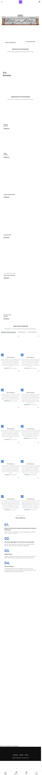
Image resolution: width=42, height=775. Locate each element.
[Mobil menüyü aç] (1, 2)
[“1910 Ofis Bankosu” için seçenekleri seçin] (22, 426)
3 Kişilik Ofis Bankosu (13, 359)
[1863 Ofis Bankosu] (10, 417)
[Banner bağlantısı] (20, 74)
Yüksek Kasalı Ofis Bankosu (15, 399)
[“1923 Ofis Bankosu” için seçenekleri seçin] (2, 355)
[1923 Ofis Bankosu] (10, 345)
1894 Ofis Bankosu (30, 464)
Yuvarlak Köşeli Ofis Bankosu (31, 399)
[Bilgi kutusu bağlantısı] (20, 528)
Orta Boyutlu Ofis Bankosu (14, 366)
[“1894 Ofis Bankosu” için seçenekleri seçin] (22, 461)
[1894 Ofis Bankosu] (30, 452)
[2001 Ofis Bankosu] (10, 380)
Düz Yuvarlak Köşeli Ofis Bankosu (12, 364)
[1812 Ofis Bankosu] (30, 487)
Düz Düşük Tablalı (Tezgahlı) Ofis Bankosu (28, 398)
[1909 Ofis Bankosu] (10, 452)
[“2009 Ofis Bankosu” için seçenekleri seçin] (22, 390)
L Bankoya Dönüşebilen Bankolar (10, 364)
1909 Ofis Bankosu (10, 464)
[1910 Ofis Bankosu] (30, 417)
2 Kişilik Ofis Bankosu (5, 359)
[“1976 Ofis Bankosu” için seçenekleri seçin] (2, 496)
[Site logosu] (20, 2)
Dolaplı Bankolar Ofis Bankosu (30, 503)
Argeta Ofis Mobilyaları (16, 757)
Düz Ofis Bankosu (8, 362)
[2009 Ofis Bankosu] (30, 380)
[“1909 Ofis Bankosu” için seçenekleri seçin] (2, 461)
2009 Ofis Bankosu (30, 392)
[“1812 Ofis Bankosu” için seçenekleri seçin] (22, 496)
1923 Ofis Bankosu (10, 357)
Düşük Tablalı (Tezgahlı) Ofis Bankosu (32, 396)
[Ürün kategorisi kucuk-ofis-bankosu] (10, 38)
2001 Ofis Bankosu (10, 392)
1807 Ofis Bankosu (30, 357)
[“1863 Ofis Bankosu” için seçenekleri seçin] (2, 426)
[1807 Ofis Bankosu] (30, 345)
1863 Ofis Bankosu (10, 428)
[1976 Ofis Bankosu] (10, 487)
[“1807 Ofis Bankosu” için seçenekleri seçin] (22, 355)
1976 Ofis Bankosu (10, 499)
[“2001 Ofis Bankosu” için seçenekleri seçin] (2, 390)
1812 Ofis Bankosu (30, 499)
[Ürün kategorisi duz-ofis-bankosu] (30, 37)
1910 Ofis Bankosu (30, 428)
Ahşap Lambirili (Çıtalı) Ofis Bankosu (30, 395)
